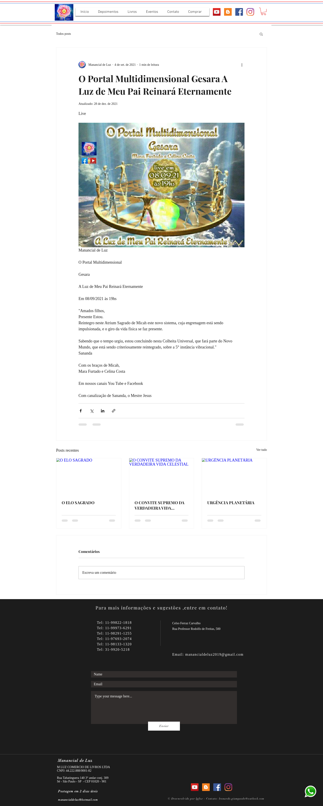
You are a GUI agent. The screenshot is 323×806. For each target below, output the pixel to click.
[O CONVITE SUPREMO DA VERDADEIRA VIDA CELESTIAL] (161, 476)
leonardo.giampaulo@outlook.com (241, 798)
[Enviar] (164, 726)
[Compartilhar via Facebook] (81, 411)
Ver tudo (261, 449)
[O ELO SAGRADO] (88, 476)
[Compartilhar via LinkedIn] (102, 411)
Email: (178, 654)
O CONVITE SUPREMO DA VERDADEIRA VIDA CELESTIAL (159, 505)
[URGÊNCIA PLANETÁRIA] (234, 476)
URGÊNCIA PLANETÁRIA (230, 502)
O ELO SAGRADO (78, 502)
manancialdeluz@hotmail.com (78, 799)
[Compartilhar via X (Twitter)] (91, 411)
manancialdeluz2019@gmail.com (214, 654)
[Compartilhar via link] (113, 411)
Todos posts (63, 33)
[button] (263, 11)
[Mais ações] (241, 64)
